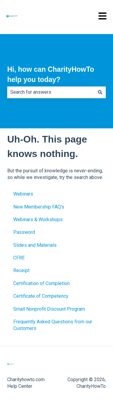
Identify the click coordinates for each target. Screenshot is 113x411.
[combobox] (50, 92)
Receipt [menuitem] (21, 270)
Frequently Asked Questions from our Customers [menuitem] (52, 325)
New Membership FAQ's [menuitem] (38, 207)
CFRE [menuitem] (19, 258)
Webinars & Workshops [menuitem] (38, 219)
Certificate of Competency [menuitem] (40, 296)
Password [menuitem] (24, 232)
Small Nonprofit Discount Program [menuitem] (49, 309)
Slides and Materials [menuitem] (35, 245)
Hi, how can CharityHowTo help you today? (50, 74)
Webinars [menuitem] (23, 194)
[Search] (100, 92)
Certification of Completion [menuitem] (41, 283)
